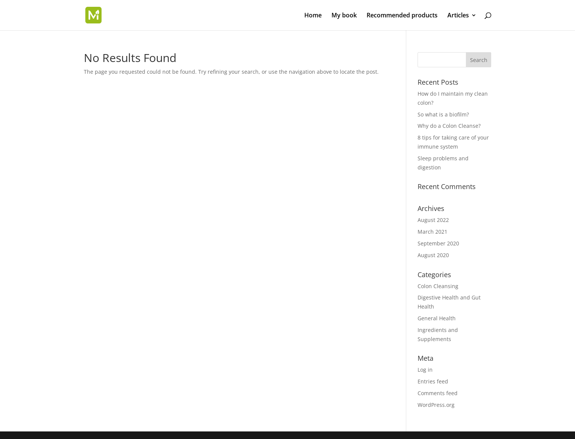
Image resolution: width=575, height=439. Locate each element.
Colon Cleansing (438, 286)
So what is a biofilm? (443, 114)
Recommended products (402, 15)
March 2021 (432, 231)
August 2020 (433, 255)
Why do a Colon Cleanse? (449, 125)
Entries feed (433, 381)
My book (344, 15)
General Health (437, 318)
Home (313, 15)
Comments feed (438, 393)
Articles (458, 15)
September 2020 (438, 243)
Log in (425, 369)
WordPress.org (436, 404)
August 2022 (433, 219)
